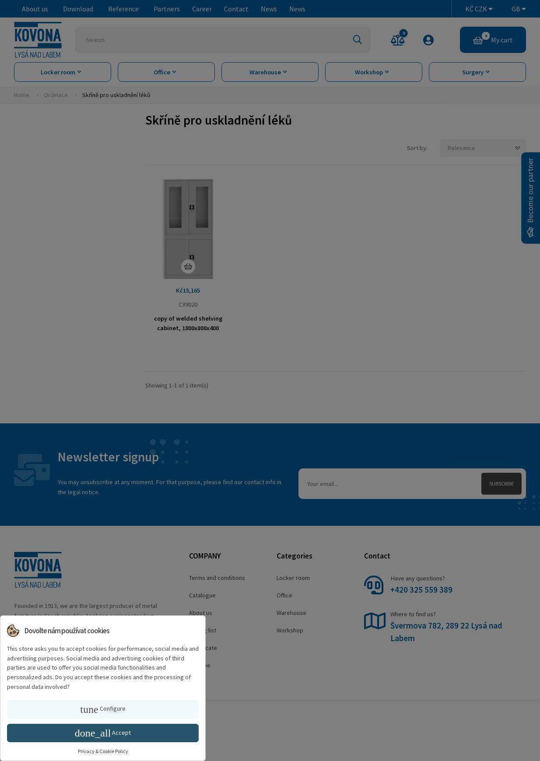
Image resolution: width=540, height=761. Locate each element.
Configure (102, 709)
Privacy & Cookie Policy (103, 751)
